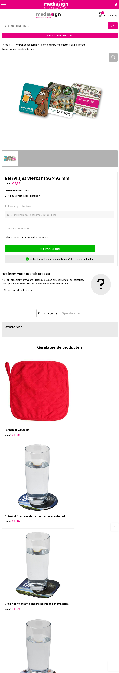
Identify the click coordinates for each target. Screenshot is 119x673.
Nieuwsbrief (67, 558)
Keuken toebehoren (26, 44)
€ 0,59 (70, 424)
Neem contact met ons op (18, 289)
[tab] (47, 313)
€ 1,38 (12, 419)
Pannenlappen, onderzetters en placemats (62, 44)
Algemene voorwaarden (73, 601)
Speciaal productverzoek (59, 35)
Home (5, 44)
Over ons (65, 553)
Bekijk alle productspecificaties (22, 195)
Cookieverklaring (70, 606)
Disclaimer (66, 615)
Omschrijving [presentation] (47, 313)
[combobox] (55, 25)
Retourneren (8, 610)
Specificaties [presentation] (71, 313)
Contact (6, 601)
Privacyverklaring (70, 610)
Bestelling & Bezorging (14, 606)
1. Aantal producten (18, 206)
